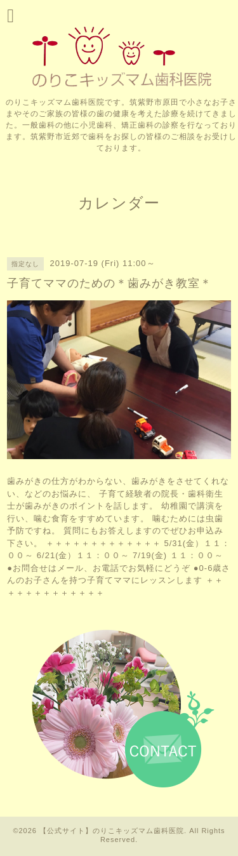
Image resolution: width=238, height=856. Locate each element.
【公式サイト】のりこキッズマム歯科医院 (111, 830)
